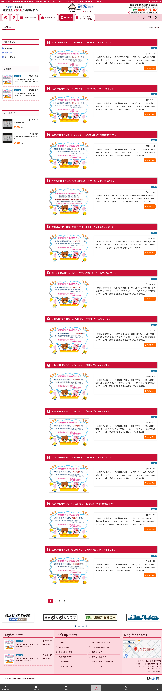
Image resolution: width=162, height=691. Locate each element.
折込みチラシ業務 (65, 652)
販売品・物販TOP (99, 657)
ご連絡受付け (64, 661)
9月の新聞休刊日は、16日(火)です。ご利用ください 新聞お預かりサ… (83, 365)
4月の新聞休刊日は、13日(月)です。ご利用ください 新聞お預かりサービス (26, 81)
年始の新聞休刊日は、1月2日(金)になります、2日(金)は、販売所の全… (84, 180)
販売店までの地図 (65, 666)
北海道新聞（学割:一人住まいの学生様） (26, 137)
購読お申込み (64, 647)
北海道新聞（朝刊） (20, 122)
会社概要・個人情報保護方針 (103, 661)
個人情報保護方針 (154, 1)
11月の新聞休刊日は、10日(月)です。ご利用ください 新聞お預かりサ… (84, 272)
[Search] (139, 17)
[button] (75, 626)
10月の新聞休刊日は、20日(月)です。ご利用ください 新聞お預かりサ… (84, 319)
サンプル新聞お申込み (100, 647)
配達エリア (88, 12)
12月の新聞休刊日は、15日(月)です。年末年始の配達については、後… (84, 226)
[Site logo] (21, 8)
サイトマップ (97, 666)
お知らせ (154, 48)
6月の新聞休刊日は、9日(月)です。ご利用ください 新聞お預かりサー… (84, 503)
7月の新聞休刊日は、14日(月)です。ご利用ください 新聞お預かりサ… (83, 457)
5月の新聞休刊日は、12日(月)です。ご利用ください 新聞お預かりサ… (83, 549)
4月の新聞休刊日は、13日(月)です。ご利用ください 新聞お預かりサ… (83, 42)
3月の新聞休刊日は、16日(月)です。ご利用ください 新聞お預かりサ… (83, 88)
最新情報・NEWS (65, 657)
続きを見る (150, 68)
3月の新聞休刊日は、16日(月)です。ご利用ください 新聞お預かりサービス (26, 95)
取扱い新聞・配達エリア (101, 642)
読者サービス (97, 652)
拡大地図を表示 (129, 642)
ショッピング (10, 57)
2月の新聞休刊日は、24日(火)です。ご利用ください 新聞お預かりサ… (84, 134)
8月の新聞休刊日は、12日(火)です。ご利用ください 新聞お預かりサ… (83, 411)
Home (61, 642)
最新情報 (8, 48)
